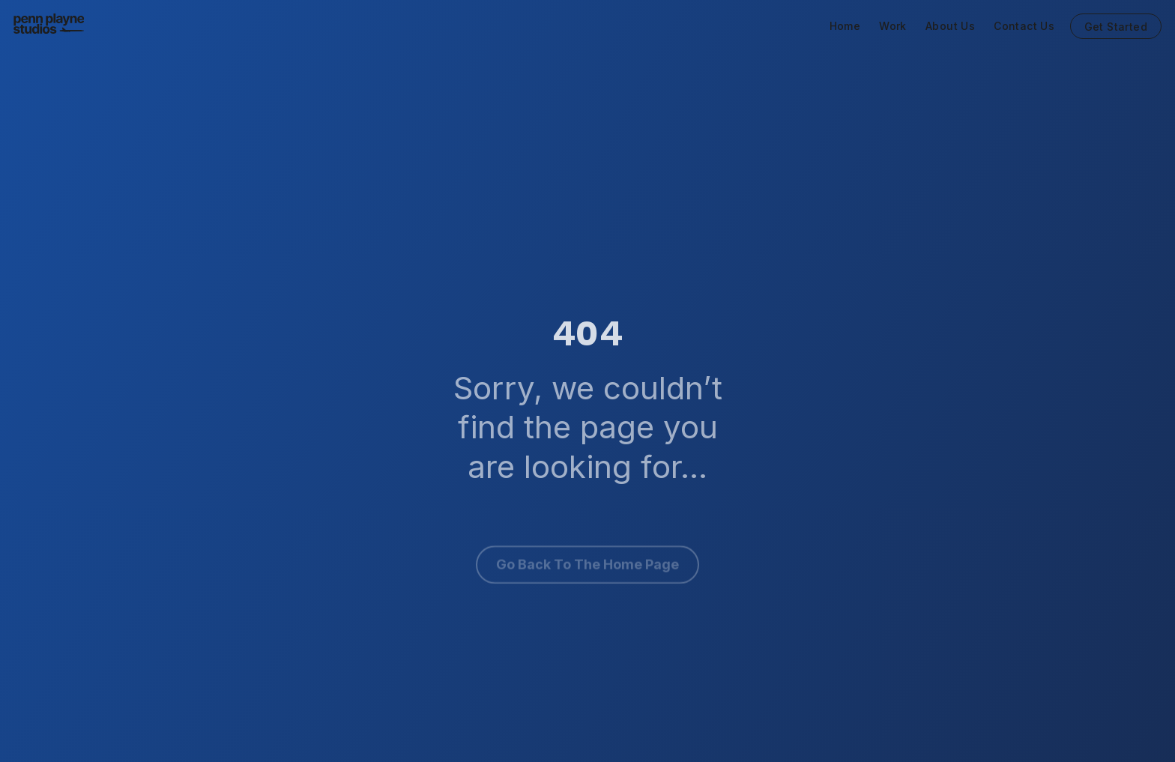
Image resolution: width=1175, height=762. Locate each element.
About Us (950, 26)
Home (845, 26)
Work (893, 26)
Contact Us (1024, 26)
